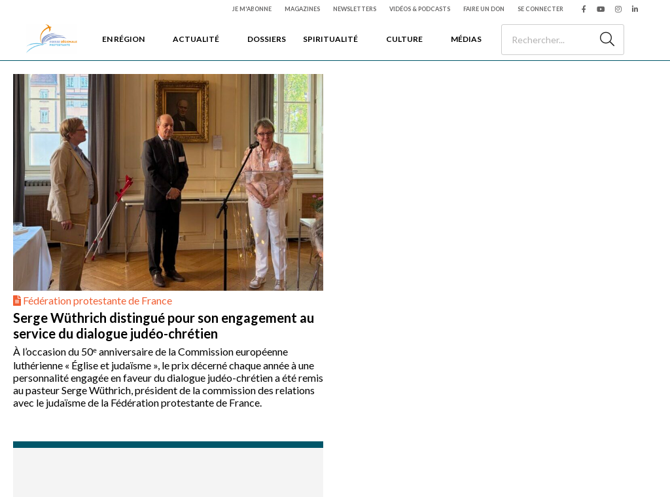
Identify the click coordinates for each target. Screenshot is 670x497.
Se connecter (540, 8)
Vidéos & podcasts (419, 8)
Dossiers (266, 39)
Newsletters (354, 8)
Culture (404, 39)
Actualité (196, 39)
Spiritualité (330, 39)
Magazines (302, 8)
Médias (466, 39)
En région (123, 39)
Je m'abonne (252, 8)
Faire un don (483, 8)
